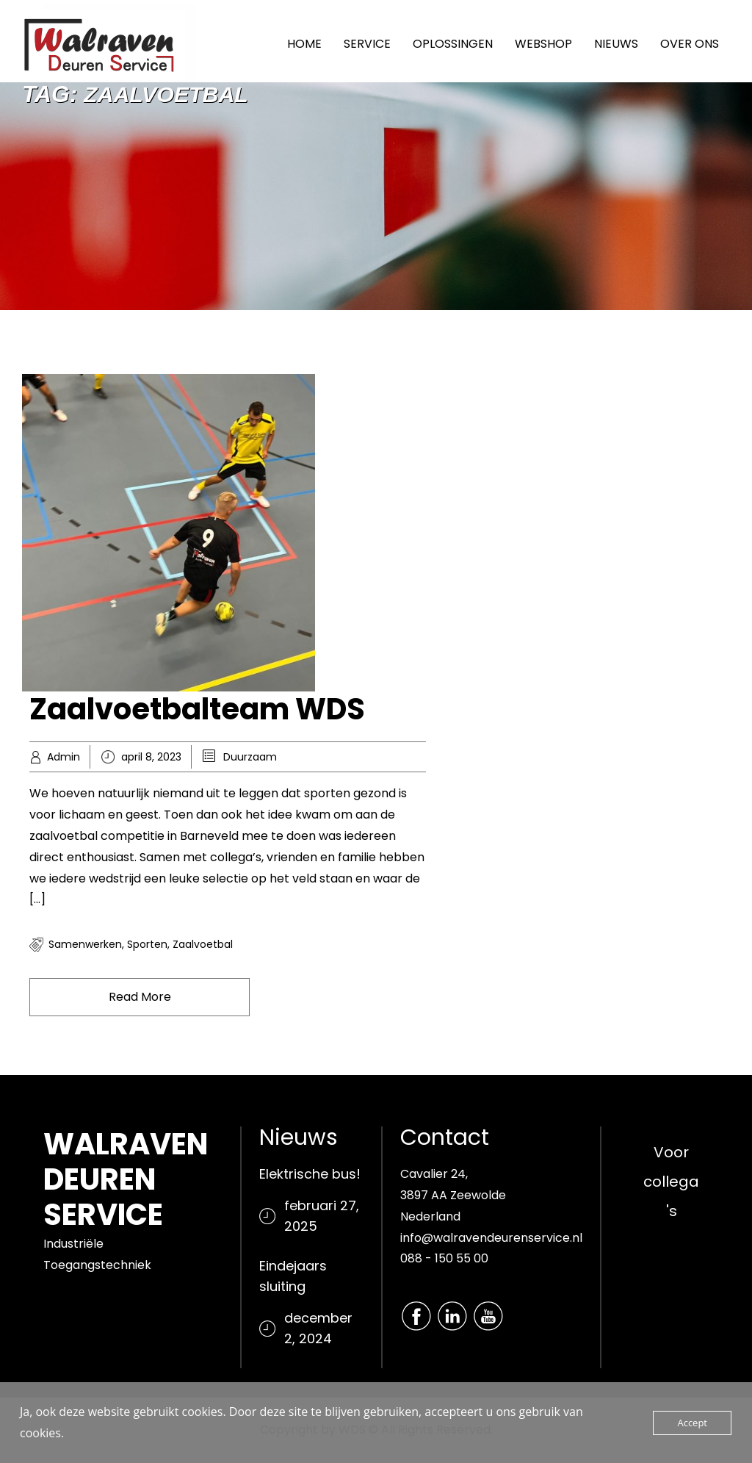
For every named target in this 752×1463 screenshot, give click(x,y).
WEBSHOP (543, 43)
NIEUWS (616, 43)
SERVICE (367, 43)
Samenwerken (85, 944)
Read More (140, 996)
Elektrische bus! (310, 1174)
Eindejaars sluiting (293, 1276)
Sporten (147, 944)
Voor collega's (671, 1181)
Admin (63, 757)
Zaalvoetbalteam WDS (197, 709)
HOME (304, 43)
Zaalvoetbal (203, 944)
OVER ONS (689, 43)
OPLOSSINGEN (453, 43)
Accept (692, 1422)
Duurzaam (250, 757)
